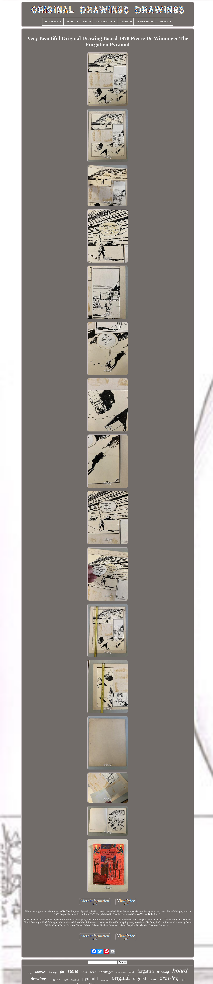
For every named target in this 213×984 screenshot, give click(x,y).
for (62, 972)
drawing (169, 978)
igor (66, 980)
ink (131, 971)
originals (55, 979)
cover (30, 973)
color (153, 979)
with (84, 972)
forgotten (145, 971)
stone (73, 971)
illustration (121, 972)
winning (163, 972)
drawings (39, 979)
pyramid (90, 978)
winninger (106, 972)
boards (40, 972)
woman (75, 979)
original (121, 978)
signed (139, 978)
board (180, 971)
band (93, 972)
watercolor (104, 980)
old (183, 980)
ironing (53, 972)
